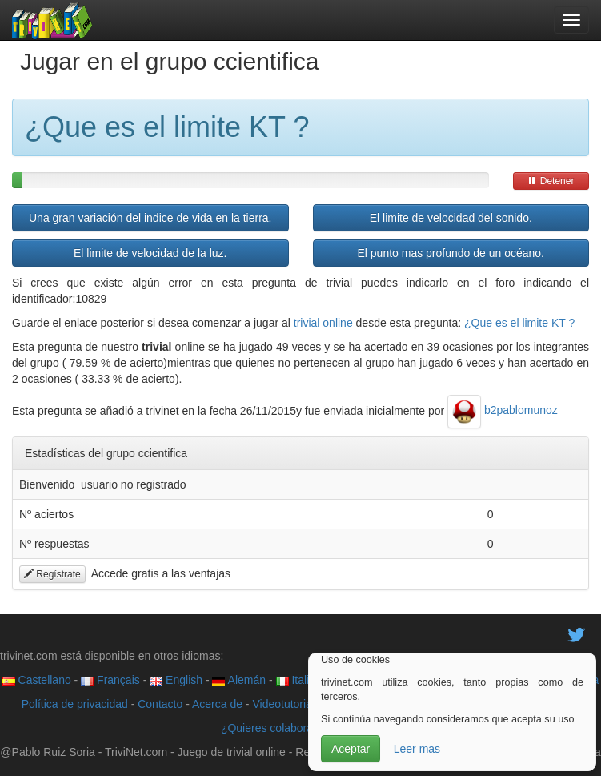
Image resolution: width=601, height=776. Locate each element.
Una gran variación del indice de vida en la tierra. (150, 217)
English (176, 679)
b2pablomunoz (502, 410)
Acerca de (217, 704)
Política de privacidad (75, 704)
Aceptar (350, 748)
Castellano (36, 679)
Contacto (160, 704)
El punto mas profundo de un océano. (450, 253)
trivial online (323, 322)
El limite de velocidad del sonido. (451, 217)
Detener (550, 181)
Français (110, 679)
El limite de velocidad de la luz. (150, 253)
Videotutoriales (289, 704)
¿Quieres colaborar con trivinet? (300, 728)
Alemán (239, 679)
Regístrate (52, 574)
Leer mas (417, 748)
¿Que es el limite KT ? (519, 322)
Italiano (302, 679)
